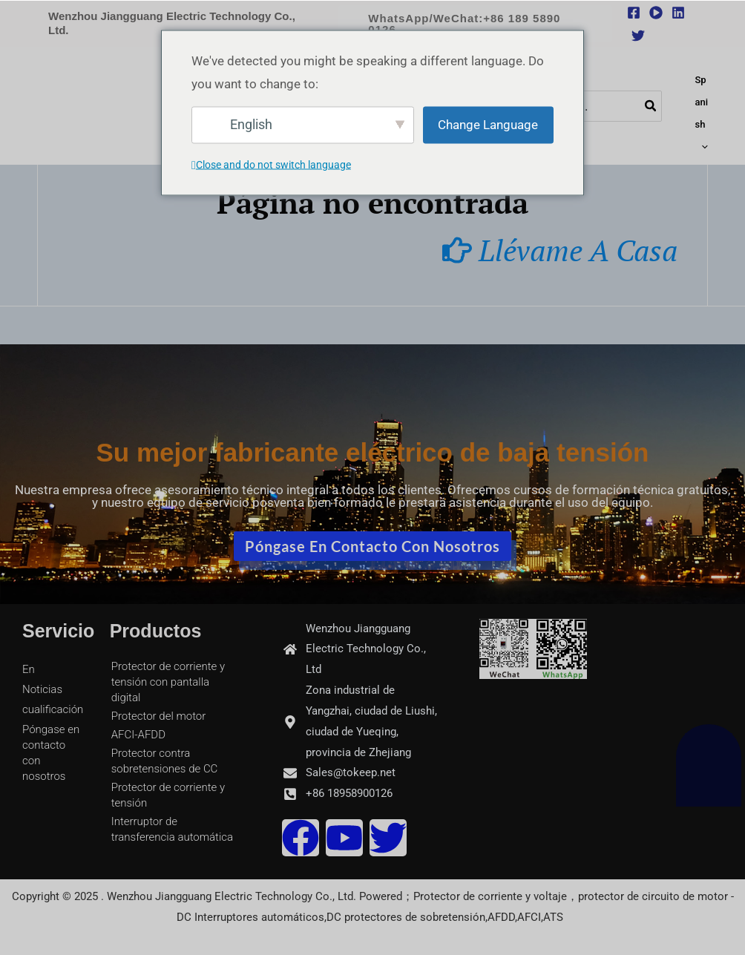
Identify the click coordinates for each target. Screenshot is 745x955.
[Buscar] (653, 102)
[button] (475, 23)
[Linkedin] (678, 12)
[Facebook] (633, 12)
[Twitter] (638, 35)
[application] (702, 146)
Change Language (488, 123)
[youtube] (656, 12)
